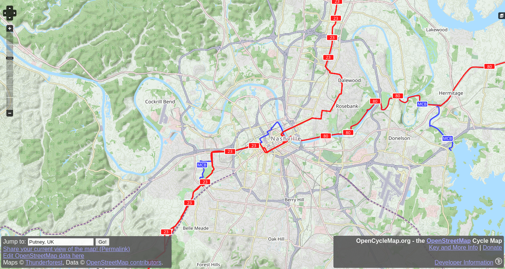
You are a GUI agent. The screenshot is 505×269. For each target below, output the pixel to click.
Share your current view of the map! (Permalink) (66, 249)
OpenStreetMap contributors (123, 262)
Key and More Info (453, 247)
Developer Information (464, 262)
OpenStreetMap (449, 241)
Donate (492, 247)
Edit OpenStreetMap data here (43, 256)
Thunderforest (44, 262)
